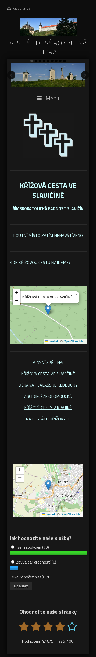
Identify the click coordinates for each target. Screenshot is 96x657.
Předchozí (11, 75)
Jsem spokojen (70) (30, 547)
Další (85, 75)
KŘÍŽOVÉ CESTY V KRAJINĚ (48, 407)
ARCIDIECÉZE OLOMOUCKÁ (48, 396)
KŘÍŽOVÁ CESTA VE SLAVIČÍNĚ (48, 374)
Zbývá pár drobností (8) (33, 562)
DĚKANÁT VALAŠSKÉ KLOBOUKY (48, 385)
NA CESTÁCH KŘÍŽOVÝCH (48, 419)
